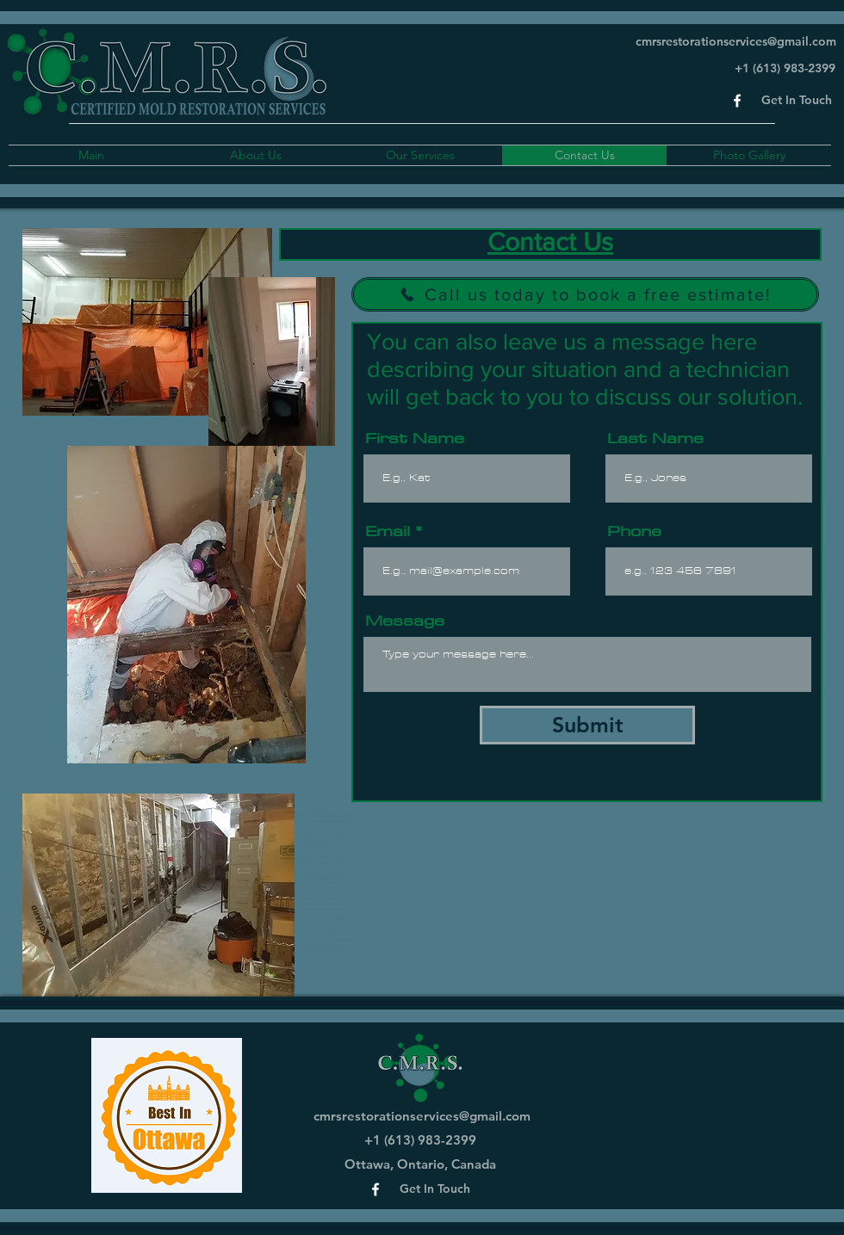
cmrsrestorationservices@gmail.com (736, 41)
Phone (634, 531)
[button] (796, 101)
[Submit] (587, 725)
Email (387, 531)
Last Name (655, 438)
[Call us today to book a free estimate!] (585, 294)
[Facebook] (737, 100)
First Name (414, 438)
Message (404, 620)
